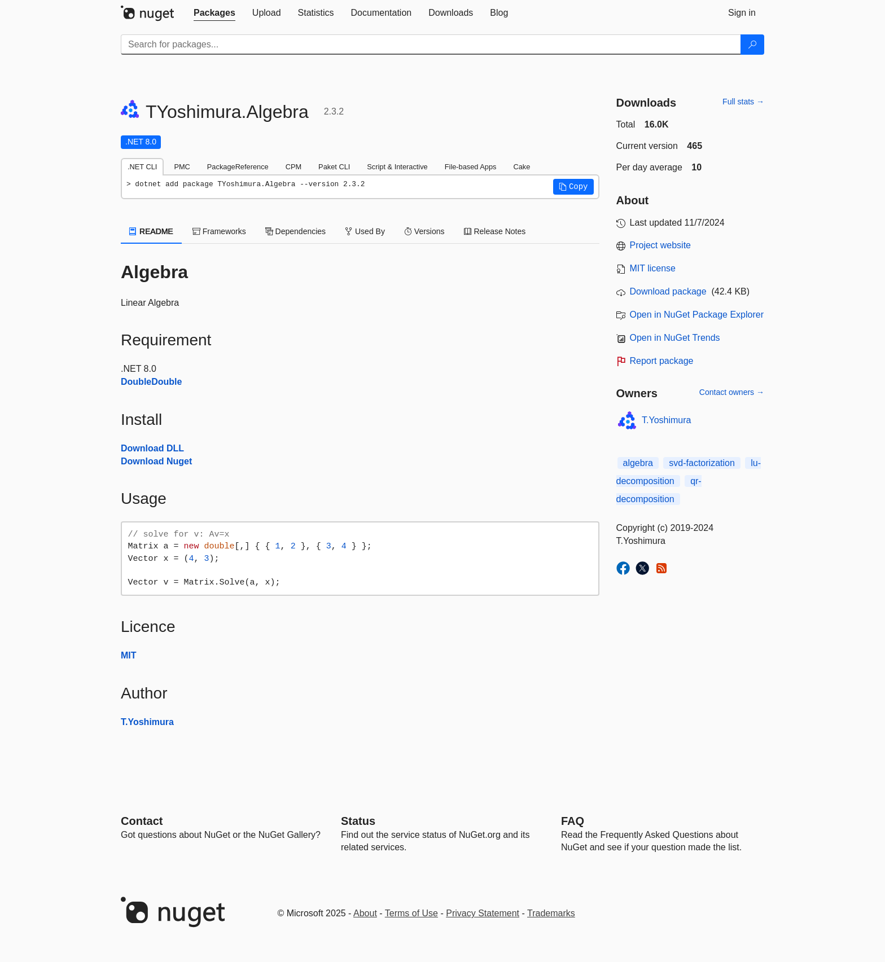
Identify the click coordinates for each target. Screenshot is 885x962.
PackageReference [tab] (238, 166)
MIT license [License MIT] (653, 268)
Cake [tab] (521, 166)
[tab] (214, 13)
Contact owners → (731, 392)
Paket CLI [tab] (334, 166)
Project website (660, 245)
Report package (662, 361)
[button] (573, 187)
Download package (668, 291)
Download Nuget (156, 461)
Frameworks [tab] (219, 231)
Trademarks (551, 913)
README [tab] (151, 231)
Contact (142, 821)
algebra (638, 463)
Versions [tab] (424, 231)
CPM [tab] (293, 166)
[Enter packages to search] (431, 44)
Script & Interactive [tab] (397, 166)
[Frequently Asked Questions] (572, 821)
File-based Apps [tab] (471, 166)
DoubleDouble (151, 381)
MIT (129, 655)
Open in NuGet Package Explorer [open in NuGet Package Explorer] (697, 314)
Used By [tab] (365, 231)
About (365, 913)
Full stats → (743, 101)
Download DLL (152, 448)
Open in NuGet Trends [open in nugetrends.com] (675, 337)
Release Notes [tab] (495, 231)
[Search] (752, 44)
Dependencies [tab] (295, 231)
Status (358, 821)
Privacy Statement (482, 913)
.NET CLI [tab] (142, 166)
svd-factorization (702, 463)
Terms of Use (411, 913)
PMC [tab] (182, 166)
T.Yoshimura (147, 722)
